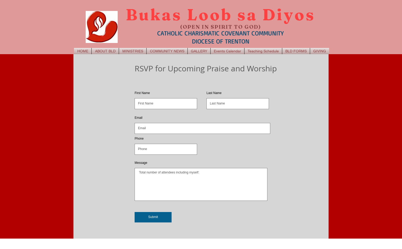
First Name (142, 93)
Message (141, 162)
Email (138, 117)
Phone (139, 138)
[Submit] (153, 217)
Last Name (214, 93)
